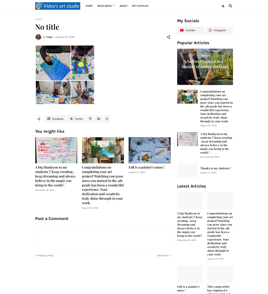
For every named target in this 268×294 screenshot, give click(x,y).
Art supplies (140, 5)
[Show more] (107, 119)
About (123, 5)
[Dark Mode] (223, 6)
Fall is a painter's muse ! (147, 167)
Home (89, 5)
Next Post (162, 255)
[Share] (169, 37)
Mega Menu (104, 5)
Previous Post (45, 255)
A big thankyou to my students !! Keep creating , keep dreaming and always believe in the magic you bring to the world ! (55, 176)
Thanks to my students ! (215, 168)
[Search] (230, 6)
